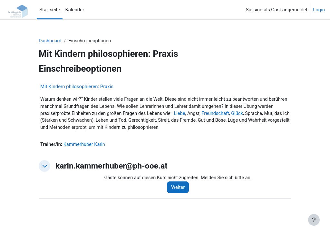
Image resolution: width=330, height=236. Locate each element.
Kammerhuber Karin (85, 146)
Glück (259, 114)
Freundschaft (236, 114)
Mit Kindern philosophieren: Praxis (76, 86)
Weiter (180, 188)
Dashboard (50, 41)
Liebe (200, 114)
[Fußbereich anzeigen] (314, 220)
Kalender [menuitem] (74, 10)
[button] (44, 167)
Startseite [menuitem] (49, 10)
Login (319, 10)
